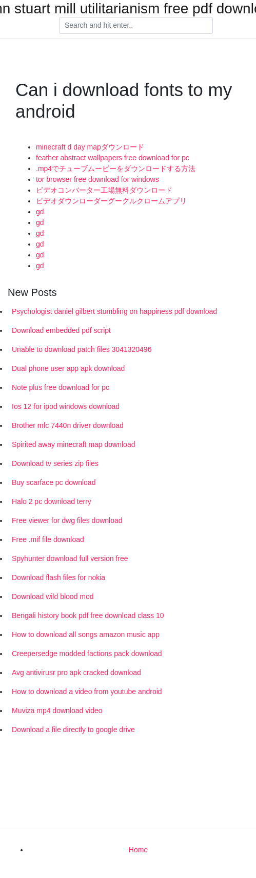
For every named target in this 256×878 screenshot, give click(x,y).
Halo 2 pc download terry (51, 501)
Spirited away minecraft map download (73, 444)
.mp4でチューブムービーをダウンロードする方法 (115, 168)
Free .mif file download (48, 539)
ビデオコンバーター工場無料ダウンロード (104, 190)
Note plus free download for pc (60, 387)
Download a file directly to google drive (73, 729)
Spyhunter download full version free (70, 558)
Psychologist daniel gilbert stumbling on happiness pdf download (114, 311)
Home (138, 850)
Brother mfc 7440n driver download (68, 425)
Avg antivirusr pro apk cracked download (76, 672)
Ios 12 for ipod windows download (66, 406)
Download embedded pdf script (61, 330)
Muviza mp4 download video (57, 710)
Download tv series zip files (55, 463)
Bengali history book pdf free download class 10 (88, 615)
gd (40, 212)
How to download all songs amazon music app (86, 634)
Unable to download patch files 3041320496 (81, 349)
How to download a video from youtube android (87, 691)
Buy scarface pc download (53, 482)
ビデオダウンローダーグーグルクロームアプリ (111, 201)
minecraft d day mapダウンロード (90, 147)
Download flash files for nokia (58, 577)
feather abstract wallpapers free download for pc (112, 158)
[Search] (136, 25)
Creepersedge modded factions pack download (87, 653)
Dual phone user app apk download (68, 368)
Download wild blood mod (53, 596)
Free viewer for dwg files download (67, 520)
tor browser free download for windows (97, 179)
